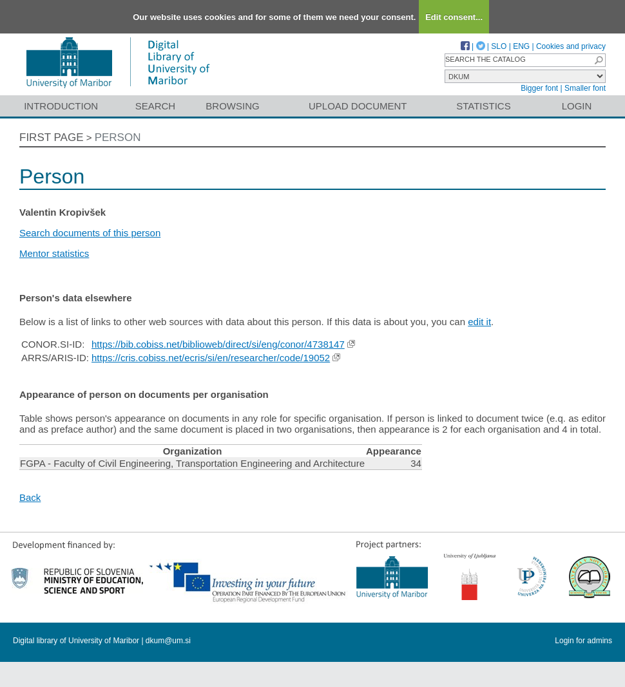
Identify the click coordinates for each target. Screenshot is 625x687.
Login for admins (583, 640)
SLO (498, 46)
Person (118, 137)
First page (51, 137)
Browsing (232, 105)
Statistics (483, 105)
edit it (479, 321)
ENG (521, 46)
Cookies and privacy (571, 46)
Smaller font (585, 88)
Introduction (61, 105)
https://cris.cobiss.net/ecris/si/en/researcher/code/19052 (210, 357)
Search (155, 105)
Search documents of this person (89, 232)
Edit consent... (454, 17)
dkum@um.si (168, 640)
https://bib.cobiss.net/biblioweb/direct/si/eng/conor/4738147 (218, 344)
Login (577, 105)
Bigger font (539, 88)
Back (30, 497)
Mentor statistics (54, 253)
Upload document (358, 105)
